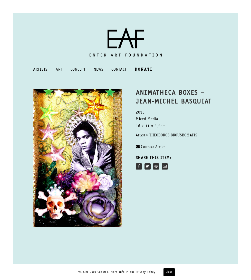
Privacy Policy (145, 272)
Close (169, 272)
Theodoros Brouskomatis (173, 135)
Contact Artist (150, 147)
